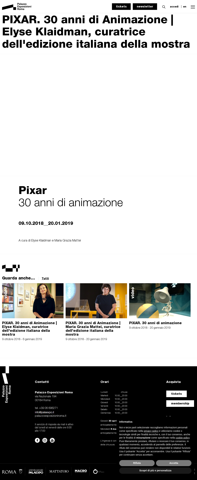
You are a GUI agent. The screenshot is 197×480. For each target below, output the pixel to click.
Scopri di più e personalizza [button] (155, 470)
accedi (174, 6)
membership (180, 403)
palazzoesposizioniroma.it (50, 416)
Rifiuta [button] (137, 463)
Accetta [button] (173, 463)
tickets (121, 6)
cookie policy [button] (182, 437)
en (184, 6)
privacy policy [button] (151, 431)
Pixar (33, 190)
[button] (163, 6)
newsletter (145, 6)
